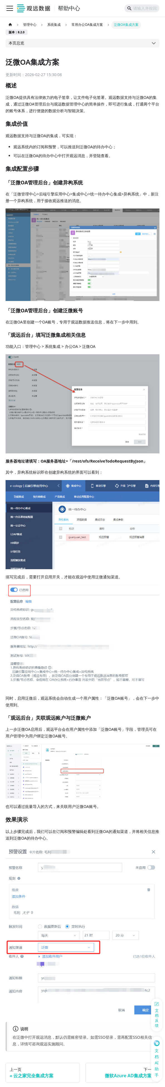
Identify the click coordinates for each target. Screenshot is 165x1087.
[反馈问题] (156, 1014)
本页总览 (16, 43)
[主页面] (10, 25)
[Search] (141, 8)
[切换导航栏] (10, 8)
